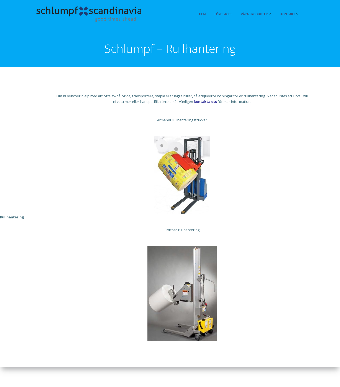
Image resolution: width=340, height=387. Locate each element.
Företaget (223, 14)
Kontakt (289, 14)
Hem (202, 14)
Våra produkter (256, 14)
